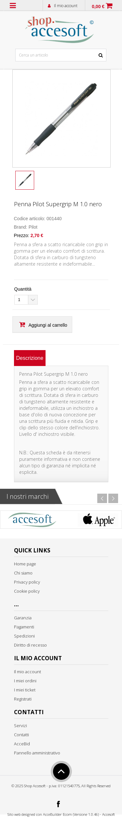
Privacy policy (27, 582)
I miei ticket (24, 690)
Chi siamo (23, 573)
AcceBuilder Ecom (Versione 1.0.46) (71, 814)
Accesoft (108, 814)
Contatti (21, 735)
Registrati (23, 699)
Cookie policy (27, 591)
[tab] (30, 358)
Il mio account (65, 5)
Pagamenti (24, 627)
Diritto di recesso (30, 645)
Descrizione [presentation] (30, 358)
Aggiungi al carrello (48, 325)
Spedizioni (24, 636)
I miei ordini (25, 681)
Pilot (33, 227)
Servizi (20, 725)
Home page (25, 564)
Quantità (23, 289)
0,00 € (98, 6)
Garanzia (23, 618)
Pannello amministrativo (37, 753)
